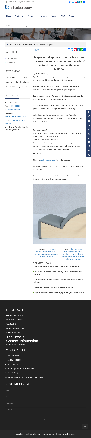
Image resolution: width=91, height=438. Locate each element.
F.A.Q (63, 16)
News (44, 16)
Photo (53, 16)
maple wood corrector (48, 160)
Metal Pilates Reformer (14, 320)
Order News (11, 63)
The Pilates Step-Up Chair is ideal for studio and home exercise (56, 266)
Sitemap (72, 434)
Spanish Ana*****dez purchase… (17, 77)
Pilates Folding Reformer (15, 328)
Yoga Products (11, 324)
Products (19, 16)
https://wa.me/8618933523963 (15, 116)
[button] (23, 16)
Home (8, 16)
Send (45, 420)
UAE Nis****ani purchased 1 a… (17, 82)
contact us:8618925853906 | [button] (17, 345)
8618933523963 (16, 106)
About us (32, 16)
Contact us (73, 16)
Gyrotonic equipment (13, 333)
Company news (12, 58)
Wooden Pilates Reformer (15, 315)
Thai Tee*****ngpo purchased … (17, 87)
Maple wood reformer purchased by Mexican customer (53, 287)
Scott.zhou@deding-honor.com (20, 373)
